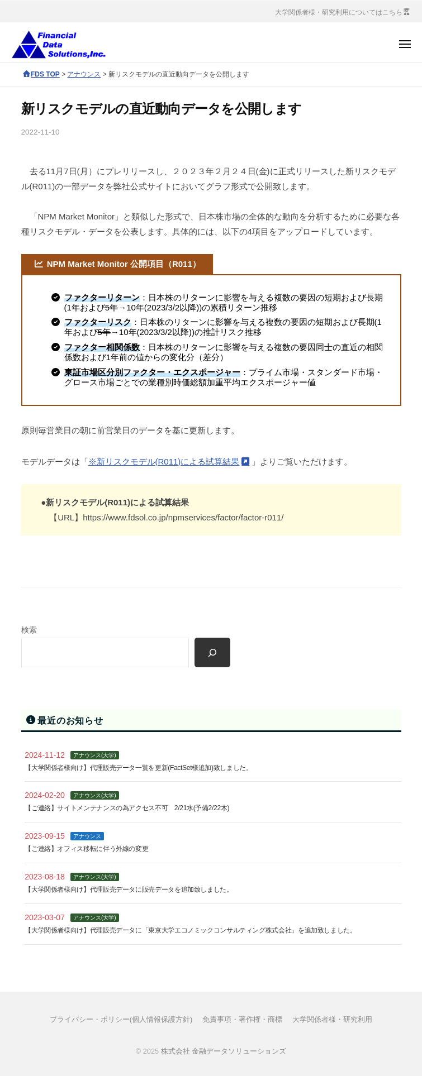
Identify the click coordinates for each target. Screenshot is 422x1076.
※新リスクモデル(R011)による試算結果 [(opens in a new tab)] (164, 461)
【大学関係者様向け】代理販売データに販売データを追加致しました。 (129, 889)
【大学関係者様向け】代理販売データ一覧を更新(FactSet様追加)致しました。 (138, 768)
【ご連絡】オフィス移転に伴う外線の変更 (86, 849)
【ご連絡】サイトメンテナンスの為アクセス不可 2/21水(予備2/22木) (127, 808)
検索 (29, 630)
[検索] (213, 653)
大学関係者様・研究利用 (332, 1019)
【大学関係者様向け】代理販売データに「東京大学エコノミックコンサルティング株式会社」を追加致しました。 (190, 930)
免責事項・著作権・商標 (242, 1019)
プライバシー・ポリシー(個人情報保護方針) (121, 1019)
